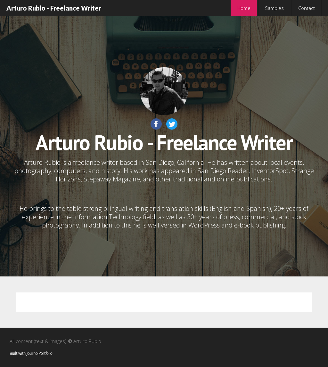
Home (243, 8)
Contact (306, 8)
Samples (274, 8)
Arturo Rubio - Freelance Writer (53, 8)
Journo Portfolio (39, 353)
